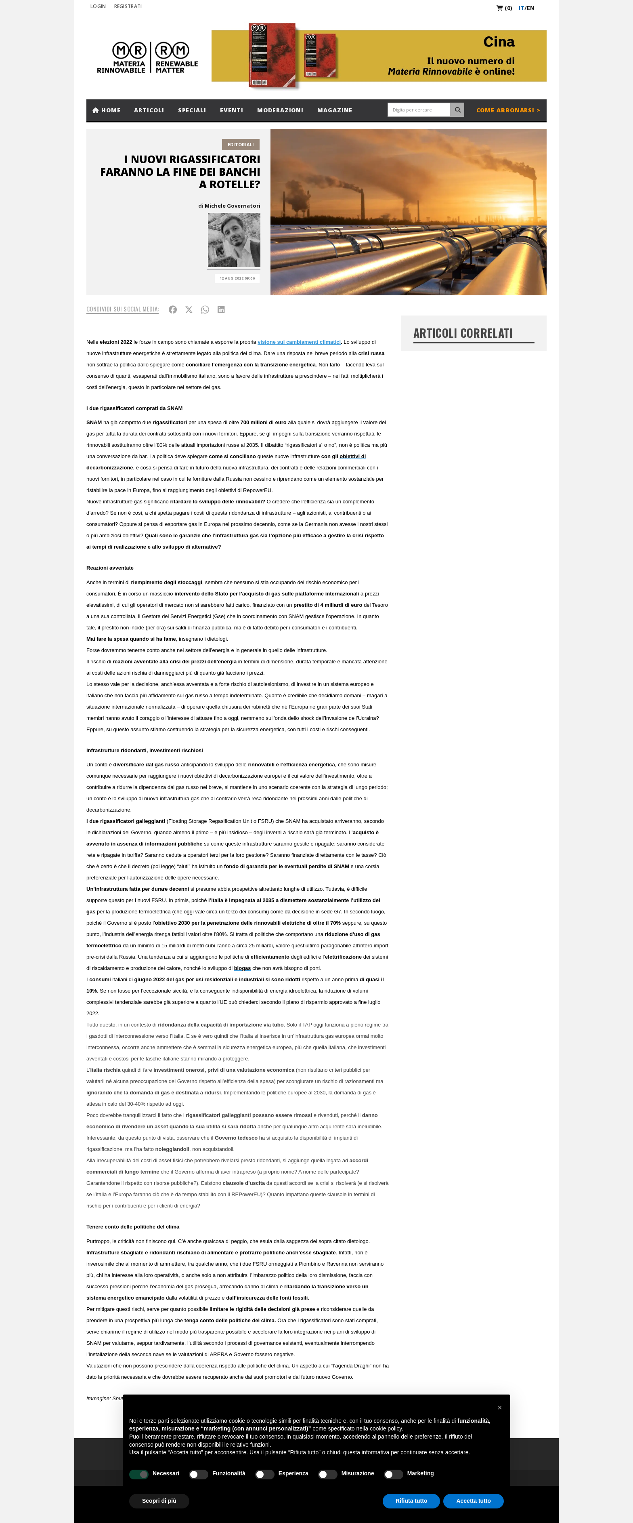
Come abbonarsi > (508, 110)
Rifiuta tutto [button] (412, 1501)
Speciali (192, 110)
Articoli (149, 110)
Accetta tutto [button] (473, 1501)
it (521, 8)
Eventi (231, 110)
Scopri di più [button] (159, 1501)
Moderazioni (280, 110)
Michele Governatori (232, 205)
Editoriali (241, 144)
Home (106, 110)
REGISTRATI (128, 6)
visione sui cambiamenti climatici (299, 342)
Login (98, 6)
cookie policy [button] (386, 1428)
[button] (499, 1407)
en (530, 8)
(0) (504, 8)
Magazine (334, 110)
